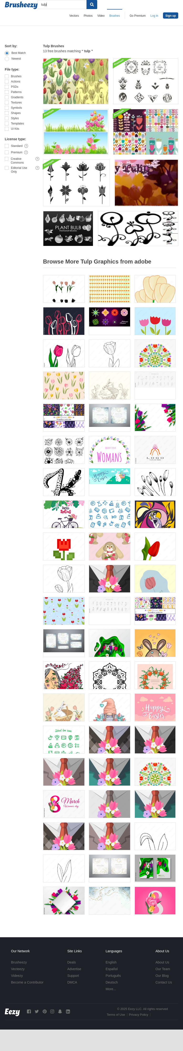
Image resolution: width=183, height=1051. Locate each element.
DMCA (72, 982)
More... (111, 989)
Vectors (74, 15)
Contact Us (163, 982)
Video (100, 15)
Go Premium (138, 15)
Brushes (114, 15)
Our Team (162, 969)
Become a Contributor (27, 982)
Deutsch (112, 982)
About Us (162, 962)
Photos (88, 15)
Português (113, 976)
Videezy (17, 976)
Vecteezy (18, 969)
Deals (71, 962)
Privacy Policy (138, 1014)
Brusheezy (19, 962)
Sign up (170, 15)
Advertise (74, 969)
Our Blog (161, 976)
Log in (154, 15)
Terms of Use (116, 1014)
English (111, 962)
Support (73, 976)
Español (112, 969)
